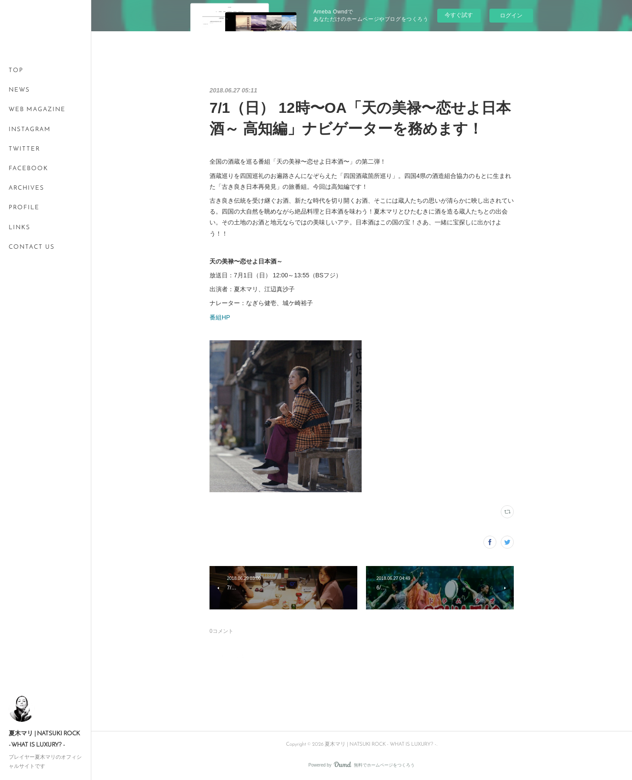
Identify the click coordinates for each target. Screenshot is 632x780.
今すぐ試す (459, 15)
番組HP (220, 317)
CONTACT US (32, 247)
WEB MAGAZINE (37, 109)
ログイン (511, 15)
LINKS (19, 227)
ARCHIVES (26, 188)
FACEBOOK (28, 168)
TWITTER (24, 149)
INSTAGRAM (30, 129)
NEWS (19, 90)
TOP (16, 70)
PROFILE (24, 207)
